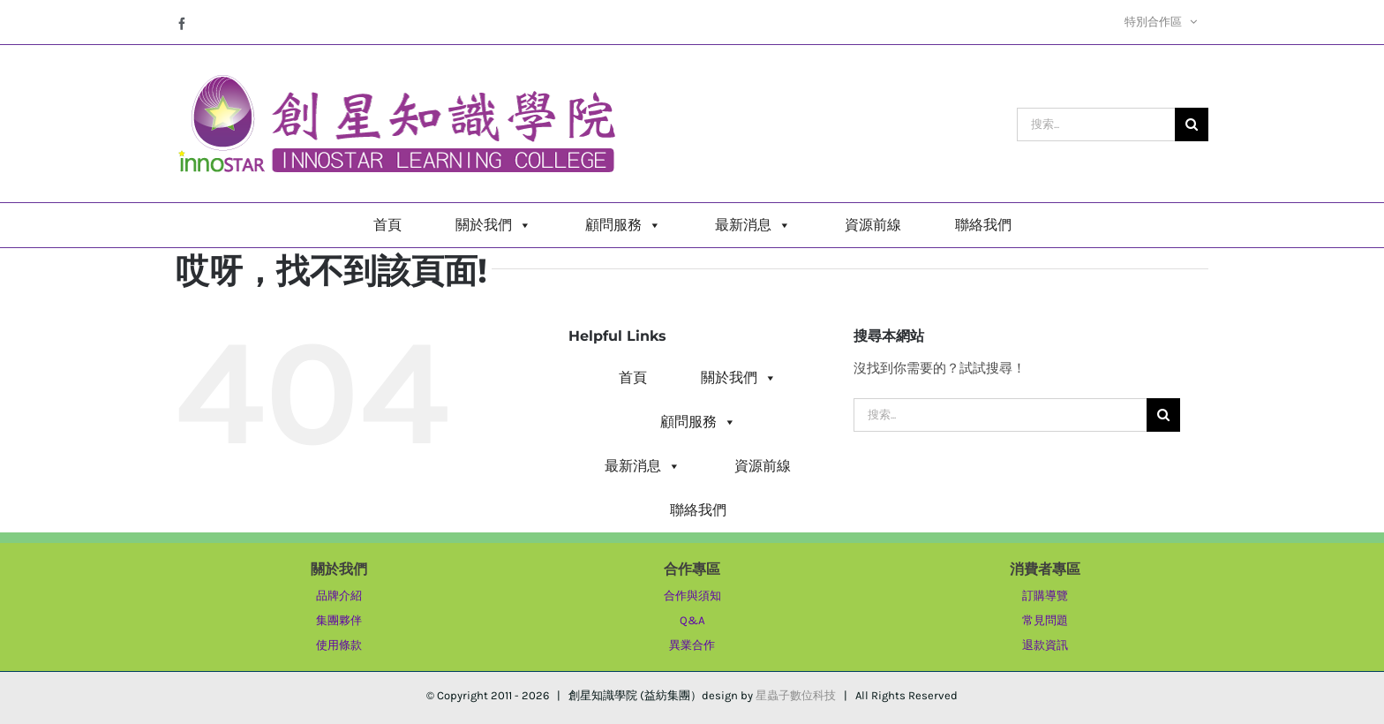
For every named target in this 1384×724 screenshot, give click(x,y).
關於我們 (493, 225)
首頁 (387, 224)
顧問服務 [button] (623, 225)
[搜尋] (1191, 124)
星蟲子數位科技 (796, 695)
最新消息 (753, 225)
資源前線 (873, 224)
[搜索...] (1096, 124)
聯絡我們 (983, 224)
